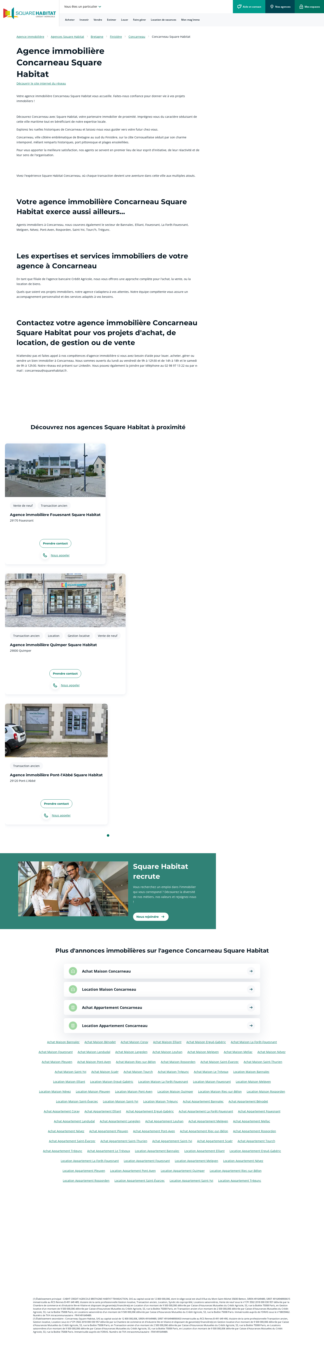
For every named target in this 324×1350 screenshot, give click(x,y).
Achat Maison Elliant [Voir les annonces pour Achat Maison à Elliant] (167, 1042)
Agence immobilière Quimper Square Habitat (53, 645)
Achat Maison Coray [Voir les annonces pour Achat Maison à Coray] (134, 1042)
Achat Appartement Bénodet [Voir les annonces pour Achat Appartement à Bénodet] (248, 1101)
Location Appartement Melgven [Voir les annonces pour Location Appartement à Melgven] (196, 1161)
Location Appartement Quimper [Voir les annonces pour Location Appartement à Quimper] (183, 1171)
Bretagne (97, 37)
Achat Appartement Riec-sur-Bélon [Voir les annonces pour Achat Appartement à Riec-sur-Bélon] (204, 1131)
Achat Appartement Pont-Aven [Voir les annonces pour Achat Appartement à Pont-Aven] (154, 1131)
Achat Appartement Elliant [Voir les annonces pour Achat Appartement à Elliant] (103, 1111)
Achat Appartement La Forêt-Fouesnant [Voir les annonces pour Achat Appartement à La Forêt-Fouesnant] (206, 1111)
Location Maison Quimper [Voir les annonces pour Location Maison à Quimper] (175, 1091)
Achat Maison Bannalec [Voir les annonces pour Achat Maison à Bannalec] (63, 1042)
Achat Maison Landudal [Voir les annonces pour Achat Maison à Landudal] (94, 1052)
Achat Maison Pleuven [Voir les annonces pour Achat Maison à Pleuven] (57, 1062)
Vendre (98, 19)
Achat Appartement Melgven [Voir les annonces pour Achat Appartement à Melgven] (208, 1121)
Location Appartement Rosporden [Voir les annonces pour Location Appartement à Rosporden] (86, 1181)
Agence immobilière (30, 37)
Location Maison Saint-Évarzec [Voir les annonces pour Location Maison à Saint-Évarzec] (77, 1101)
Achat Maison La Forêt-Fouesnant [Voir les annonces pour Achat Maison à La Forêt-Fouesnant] (254, 1042)
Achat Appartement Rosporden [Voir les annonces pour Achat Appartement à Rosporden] (254, 1131)
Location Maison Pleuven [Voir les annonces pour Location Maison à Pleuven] (93, 1091)
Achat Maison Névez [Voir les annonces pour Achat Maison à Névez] (271, 1052)
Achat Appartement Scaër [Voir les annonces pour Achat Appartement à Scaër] (215, 1141)
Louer (124, 19)
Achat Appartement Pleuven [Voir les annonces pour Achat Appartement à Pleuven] (108, 1131)
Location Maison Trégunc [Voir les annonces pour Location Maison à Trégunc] (160, 1101)
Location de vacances (163, 19)
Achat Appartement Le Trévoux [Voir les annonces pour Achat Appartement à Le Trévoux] (108, 1151)
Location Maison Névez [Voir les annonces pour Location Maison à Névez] (55, 1091)
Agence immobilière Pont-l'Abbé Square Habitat (56, 775)
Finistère (116, 37)
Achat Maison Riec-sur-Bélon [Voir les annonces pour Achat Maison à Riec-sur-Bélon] (136, 1062)
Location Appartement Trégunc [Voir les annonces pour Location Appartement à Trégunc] (239, 1181)
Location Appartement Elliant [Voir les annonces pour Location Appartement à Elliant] (204, 1151)
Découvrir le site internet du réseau (41, 83)
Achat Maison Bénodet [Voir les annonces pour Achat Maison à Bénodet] (100, 1042)
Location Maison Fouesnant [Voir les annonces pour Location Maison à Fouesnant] (212, 1082)
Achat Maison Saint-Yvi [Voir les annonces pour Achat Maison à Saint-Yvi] (70, 1072)
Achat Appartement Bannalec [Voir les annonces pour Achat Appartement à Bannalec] (203, 1101)
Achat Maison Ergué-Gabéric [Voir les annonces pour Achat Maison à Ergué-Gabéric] (206, 1042)
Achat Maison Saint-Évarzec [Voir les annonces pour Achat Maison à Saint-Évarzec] (219, 1062)
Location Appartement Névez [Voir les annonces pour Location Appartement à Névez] (243, 1161)
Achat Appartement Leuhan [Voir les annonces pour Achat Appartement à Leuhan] (164, 1121)
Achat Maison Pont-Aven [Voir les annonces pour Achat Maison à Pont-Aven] (94, 1062)
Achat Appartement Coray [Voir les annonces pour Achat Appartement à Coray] (62, 1111)
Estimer (111, 19)
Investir (84, 19)
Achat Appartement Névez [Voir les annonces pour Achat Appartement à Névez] (66, 1131)
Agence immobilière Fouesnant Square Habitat (55, 514)
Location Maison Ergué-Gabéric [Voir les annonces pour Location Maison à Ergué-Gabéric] (111, 1082)
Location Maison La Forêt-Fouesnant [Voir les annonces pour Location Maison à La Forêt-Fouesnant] (163, 1082)
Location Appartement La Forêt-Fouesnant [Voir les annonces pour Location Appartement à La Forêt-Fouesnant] (90, 1161)
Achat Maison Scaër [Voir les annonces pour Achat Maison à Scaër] (105, 1072)
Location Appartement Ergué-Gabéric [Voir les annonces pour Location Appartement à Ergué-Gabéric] (255, 1151)
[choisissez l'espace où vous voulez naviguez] (83, 6)
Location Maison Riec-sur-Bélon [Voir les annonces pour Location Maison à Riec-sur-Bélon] (220, 1091)
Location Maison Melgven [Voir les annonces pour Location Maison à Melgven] (253, 1082)
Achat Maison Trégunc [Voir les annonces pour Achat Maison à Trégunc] (173, 1072)
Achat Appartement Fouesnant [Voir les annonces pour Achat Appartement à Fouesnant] (259, 1111)
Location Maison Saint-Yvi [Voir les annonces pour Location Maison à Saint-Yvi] (120, 1101)
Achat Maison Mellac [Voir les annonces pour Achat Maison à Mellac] (238, 1052)
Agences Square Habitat (67, 37)
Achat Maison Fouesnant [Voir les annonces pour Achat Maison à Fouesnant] (56, 1052)
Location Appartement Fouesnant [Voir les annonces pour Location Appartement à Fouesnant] (147, 1161)
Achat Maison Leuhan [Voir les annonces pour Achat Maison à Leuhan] (167, 1052)
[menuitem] (70, 19)
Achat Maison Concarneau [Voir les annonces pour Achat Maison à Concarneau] (106, 971)
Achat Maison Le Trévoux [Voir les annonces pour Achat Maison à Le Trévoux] (211, 1072)
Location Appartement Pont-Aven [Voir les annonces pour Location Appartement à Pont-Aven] (133, 1171)
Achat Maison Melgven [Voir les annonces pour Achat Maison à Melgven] (203, 1052)
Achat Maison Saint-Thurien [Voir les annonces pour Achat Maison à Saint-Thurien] (263, 1062)
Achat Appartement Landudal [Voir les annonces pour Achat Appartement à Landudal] (74, 1121)
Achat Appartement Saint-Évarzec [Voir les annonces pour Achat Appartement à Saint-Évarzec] (72, 1141)
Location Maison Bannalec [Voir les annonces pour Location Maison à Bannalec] (251, 1072)
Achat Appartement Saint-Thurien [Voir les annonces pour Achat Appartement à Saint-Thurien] (123, 1141)
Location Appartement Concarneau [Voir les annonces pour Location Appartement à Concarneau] (115, 1025)
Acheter (70, 19)
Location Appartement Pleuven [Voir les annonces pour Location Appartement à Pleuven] (84, 1171)
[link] (151, 917)
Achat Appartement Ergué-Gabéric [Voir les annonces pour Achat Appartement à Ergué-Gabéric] (150, 1111)
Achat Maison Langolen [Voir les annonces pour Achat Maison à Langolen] (131, 1052)
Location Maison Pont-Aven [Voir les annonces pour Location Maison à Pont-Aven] (133, 1091)
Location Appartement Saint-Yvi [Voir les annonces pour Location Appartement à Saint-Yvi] (191, 1181)
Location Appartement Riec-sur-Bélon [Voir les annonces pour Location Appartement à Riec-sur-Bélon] (236, 1171)
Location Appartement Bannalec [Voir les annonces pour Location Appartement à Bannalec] (157, 1151)
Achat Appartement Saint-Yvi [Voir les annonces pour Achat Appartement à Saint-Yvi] (172, 1141)
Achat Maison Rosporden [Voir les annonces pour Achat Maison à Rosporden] (178, 1062)
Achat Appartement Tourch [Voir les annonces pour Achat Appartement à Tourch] (256, 1141)
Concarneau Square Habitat (171, 37)
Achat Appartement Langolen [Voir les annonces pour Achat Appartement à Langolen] (120, 1121)
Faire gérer (139, 19)
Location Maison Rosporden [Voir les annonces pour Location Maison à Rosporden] (266, 1091)
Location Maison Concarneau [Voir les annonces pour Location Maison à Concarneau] (109, 989)
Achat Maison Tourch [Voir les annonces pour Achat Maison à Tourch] (138, 1072)
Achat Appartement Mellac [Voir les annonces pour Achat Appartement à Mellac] (251, 1121)
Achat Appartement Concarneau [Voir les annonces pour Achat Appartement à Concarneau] (112, 1007)
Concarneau (137, 37)
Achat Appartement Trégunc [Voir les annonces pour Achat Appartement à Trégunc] (62, 1151)
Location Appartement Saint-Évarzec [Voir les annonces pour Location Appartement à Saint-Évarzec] (139, 1181)
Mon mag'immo (190, 19)
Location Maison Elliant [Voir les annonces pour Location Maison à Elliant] (69, 1082)
